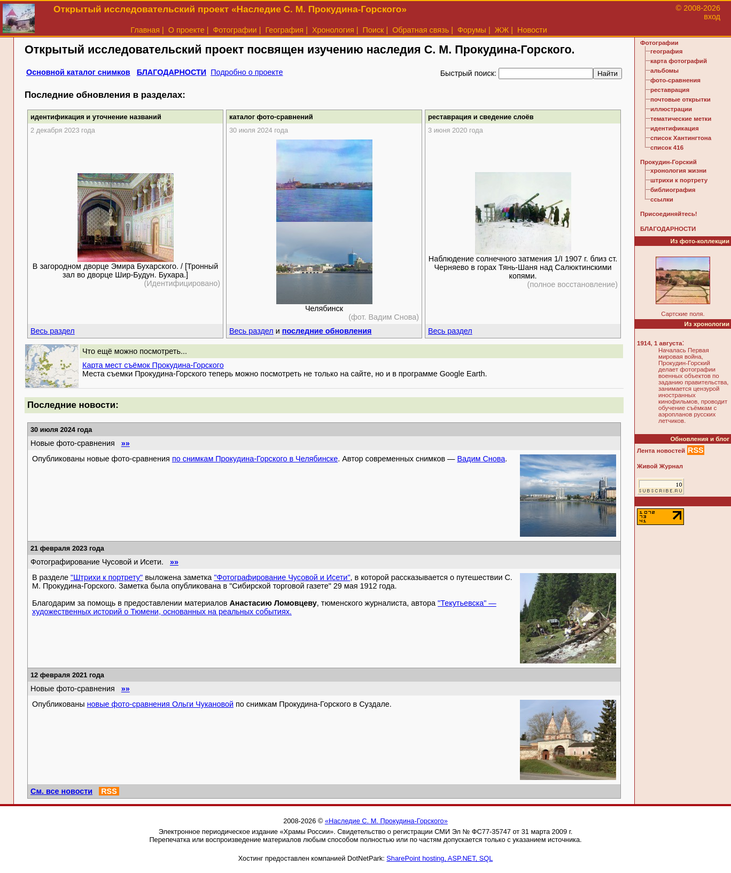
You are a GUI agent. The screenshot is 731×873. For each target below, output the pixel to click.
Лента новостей (661, 450)
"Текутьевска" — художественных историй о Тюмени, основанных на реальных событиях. (264, 607)
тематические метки (680, 118)
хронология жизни (678, 170)
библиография (673, 190)
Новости (532, 30)
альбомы (664, 70)
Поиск (373, 30)
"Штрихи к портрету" (107, 577)
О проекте (186, 30)
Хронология (333, 30)
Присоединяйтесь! (668, 214)
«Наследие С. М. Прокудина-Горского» (386, 821)
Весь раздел (52, 331)
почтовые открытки (680, 99)
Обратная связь (420, 30)
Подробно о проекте (247, 72)
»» (125, 443)
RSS (109, 791)
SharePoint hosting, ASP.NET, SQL (439, 858)
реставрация (669, 90)
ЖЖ (502, 30)
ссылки (661, 199)
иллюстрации (671, 109)
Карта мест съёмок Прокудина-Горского (153, 365)
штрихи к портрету (678, 180)
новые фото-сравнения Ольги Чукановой (160, 704)
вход (712, 16)
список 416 (666, 147)
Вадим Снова (481, 458)
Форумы (471, 30)
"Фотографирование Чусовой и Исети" (282, 577)
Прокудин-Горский (668, 162)
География (284, 30)
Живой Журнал (660, 466)
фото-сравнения (675, 80)
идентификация (674, 128)
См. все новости (61, 791)
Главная (145, 30)
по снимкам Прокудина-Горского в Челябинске (255, 458)
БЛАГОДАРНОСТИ (171, 72)
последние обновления (327, 331)
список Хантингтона (680, 138)
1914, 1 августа (659, 343)
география (666, 51)
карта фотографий (678, 61)
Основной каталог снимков (78, 72)
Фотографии (234, 30)
